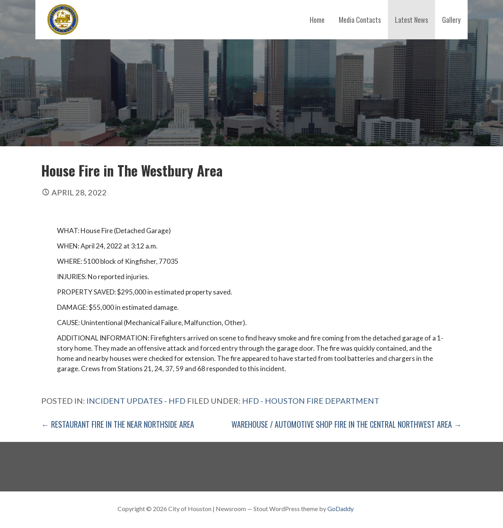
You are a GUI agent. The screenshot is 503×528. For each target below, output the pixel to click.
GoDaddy (340, 508)
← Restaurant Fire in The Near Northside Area (117, 424)
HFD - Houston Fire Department (310, 400)
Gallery (451, 20)
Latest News (411, 20)
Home (317, 20)
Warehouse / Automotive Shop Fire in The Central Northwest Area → (346, 424)
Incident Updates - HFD (135, 400)
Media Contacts (360, 20)
